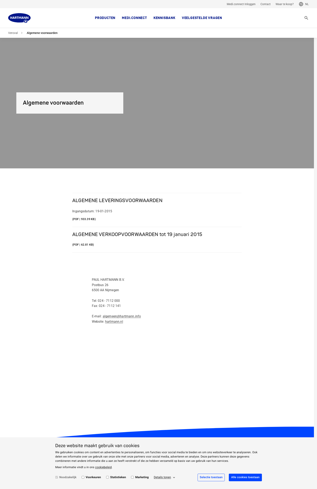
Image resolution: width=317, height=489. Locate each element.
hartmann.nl (114, 321)
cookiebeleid (103, 467)
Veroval (13, 33)
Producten (105, 18)
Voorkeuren (93, 477)
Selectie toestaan (211, 477)
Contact (265, 4)
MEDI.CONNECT (134, 18)
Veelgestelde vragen (202, 18)
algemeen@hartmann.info (122, 316)
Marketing (142, 477)
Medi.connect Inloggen (241, 4)
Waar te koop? (285, 4)
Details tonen (162, 477)
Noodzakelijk (68, 477)
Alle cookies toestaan (245, 477)
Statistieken (118, 477)
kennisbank (164, 18)
